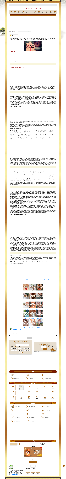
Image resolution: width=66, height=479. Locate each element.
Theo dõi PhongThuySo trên (24, 31)
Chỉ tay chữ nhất (31, 327)
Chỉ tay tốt (24, 318)
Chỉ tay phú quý (31, 309)
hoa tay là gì (24, 279)
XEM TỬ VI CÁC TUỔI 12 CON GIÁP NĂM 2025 (33, 8)
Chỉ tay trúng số (25, 327)
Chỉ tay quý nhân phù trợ (39, 318)
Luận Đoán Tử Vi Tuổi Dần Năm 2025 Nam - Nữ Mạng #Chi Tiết (33, 457)
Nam (16, 346)
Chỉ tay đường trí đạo (26, 300)
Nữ (19, 346)
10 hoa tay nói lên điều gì (45, 279)
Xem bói (42, 0)
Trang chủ (11, 0)
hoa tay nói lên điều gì (19, 279)
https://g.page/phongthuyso (15, 474)
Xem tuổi (19, 0)
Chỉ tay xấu (38, 309)
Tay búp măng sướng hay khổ (17, 186)
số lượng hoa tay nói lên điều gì (36, 279)
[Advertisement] (33, 23)
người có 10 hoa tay (52, 279)
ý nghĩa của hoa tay (29, 279)
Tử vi (27, 0)
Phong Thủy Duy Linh (17, 329)
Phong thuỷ (34, 0)
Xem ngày (51, 0)
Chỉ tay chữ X (38, 327)
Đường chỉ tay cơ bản (32, 300)
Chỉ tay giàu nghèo (25, 309)
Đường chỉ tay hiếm (39, 300)
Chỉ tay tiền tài (31, 318)
